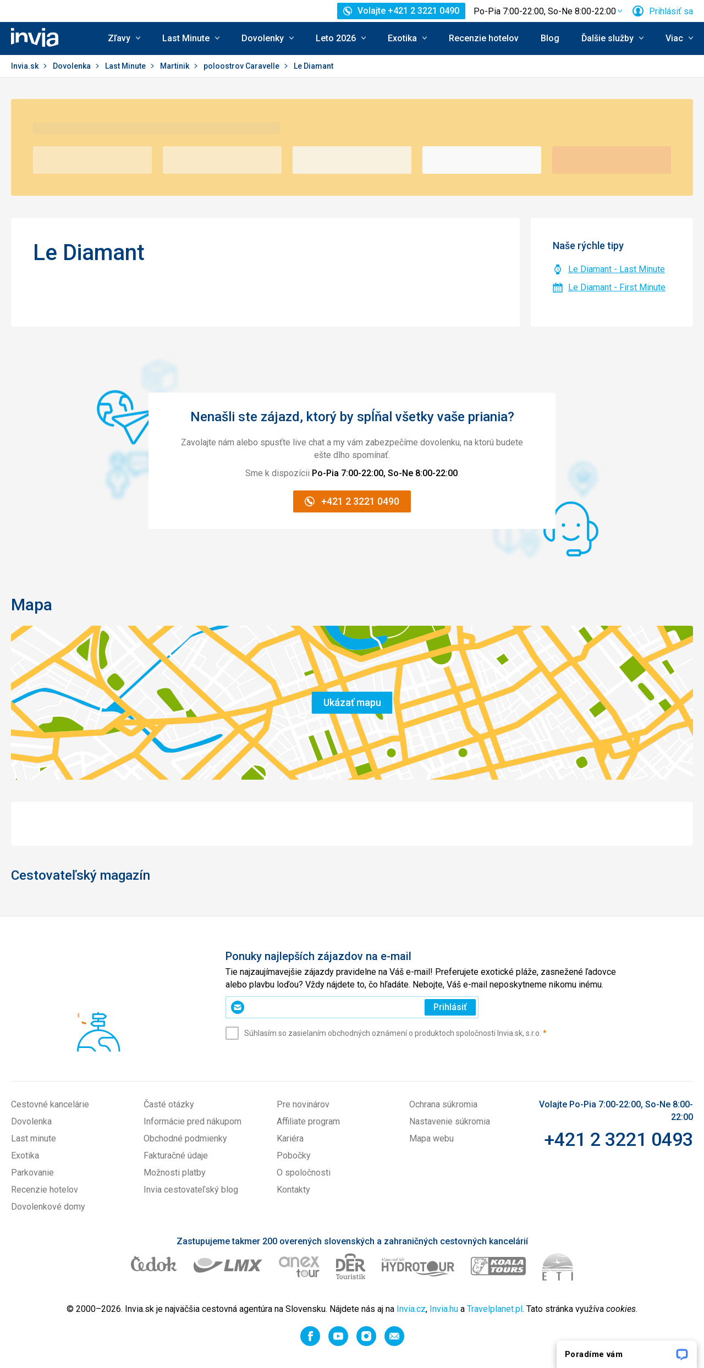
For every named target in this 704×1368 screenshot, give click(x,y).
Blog (550, 38)
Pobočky (294, 1155)
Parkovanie (32, 1172)
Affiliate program (308, 1121)
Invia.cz (411, 1309)
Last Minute (126, 66)
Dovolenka (72, 66)
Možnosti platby (175, 1172)
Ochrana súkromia (443, 1104)
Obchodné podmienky (185, 1138)
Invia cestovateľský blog (191, 1189)
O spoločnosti (304, 1172)
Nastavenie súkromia (449, 1121)
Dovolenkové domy (48, 1206)
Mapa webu (431, 1138)
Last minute (33, 1138)
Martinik (175, 66)
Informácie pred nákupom (192, 1121)
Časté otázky (169, 1104)
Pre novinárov (303, 1104)
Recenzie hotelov (484, 38)
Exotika (25, 1155)
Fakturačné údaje (176, 1155)
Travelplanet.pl (494, 1309)
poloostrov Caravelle (242, 66)
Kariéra (290, 1138)
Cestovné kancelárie (50, 1104)
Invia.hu (444, 1309)
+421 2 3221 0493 (618, 1139)
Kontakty (293, 1189)
